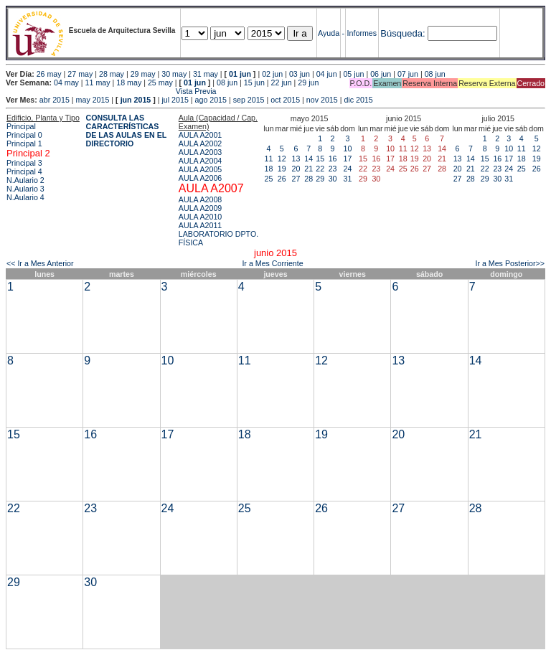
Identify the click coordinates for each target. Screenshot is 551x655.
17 (348, 158)
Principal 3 (24, 163)
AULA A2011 (200, 225)
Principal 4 (24, 171)
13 (296, 158)
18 (269, 168)
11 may (97, 82)
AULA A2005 (200, 169)
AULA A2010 (200, 216)
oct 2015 (285, 99)
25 (269, 178)
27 (296, 178)
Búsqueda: (402, 33)
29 (320, 178)
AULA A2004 (200, 160)
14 (308, 158)
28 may (111, 74)
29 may (143, 74)
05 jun (353, 74)
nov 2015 (322, 99)
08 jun (435, 74)
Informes (362, 33)
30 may (174, 74)
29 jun (308, 82)
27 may (80, 74)
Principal (21, 126)
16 (333, 158)
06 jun (380, 74)
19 (282, 168)
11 (269, 158)
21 (308, 168)
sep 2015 (249, 99)
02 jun (272, 74)
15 (320, 158)
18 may (128, 82)
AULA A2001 (200, 135)
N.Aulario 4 (25, 197)
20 (296, 168)
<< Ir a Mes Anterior (40, 263)
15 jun (254, 82)
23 (333, 168)
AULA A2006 (200, 178)
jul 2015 (175, 99)
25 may (160, 82)
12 (282, 158)
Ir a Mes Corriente (272, 263)
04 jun (326, 74)
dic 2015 (358, 99)
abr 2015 (54, 99)
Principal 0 (24, 135)
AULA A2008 (200, 199)
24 (348, 168)
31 (348, 178)
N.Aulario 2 (25, 180)
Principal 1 (24, 143)
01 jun (240, 74)
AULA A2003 (200, 152)
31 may (205, 74)
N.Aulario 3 (25, 188)
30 (333, 178)
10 (348, 148)
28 (308, 178)
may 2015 (93, 99)
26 (282, 178)
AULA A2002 (200, 143)
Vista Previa (111, 91)
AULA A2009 (200, 208)
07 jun (407, 74)
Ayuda (328, 33)
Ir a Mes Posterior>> (510, 263)
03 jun (299, 74)
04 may (66, 82)
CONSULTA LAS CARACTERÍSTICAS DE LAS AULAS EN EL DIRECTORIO (126, 130)
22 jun (281, 82)
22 (320, 168)
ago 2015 (211, 99)
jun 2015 (136, 99)
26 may (49, 74)
